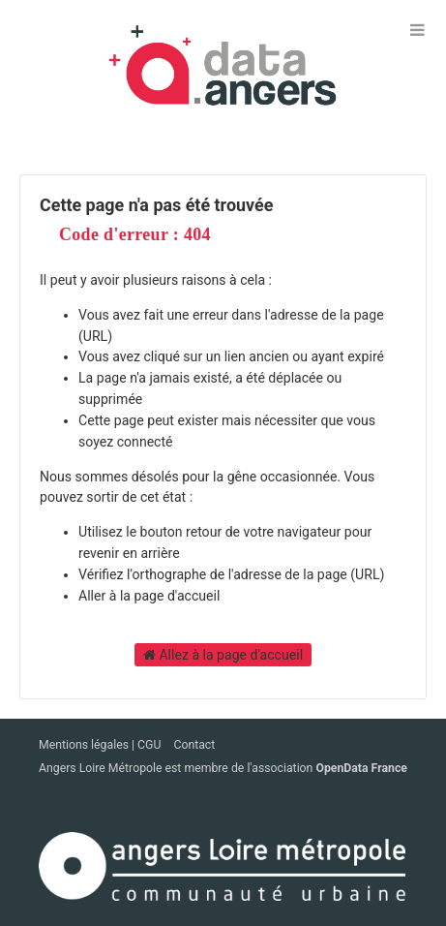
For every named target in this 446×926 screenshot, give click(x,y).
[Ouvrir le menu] (417, 29)
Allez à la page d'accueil (223, 655)
